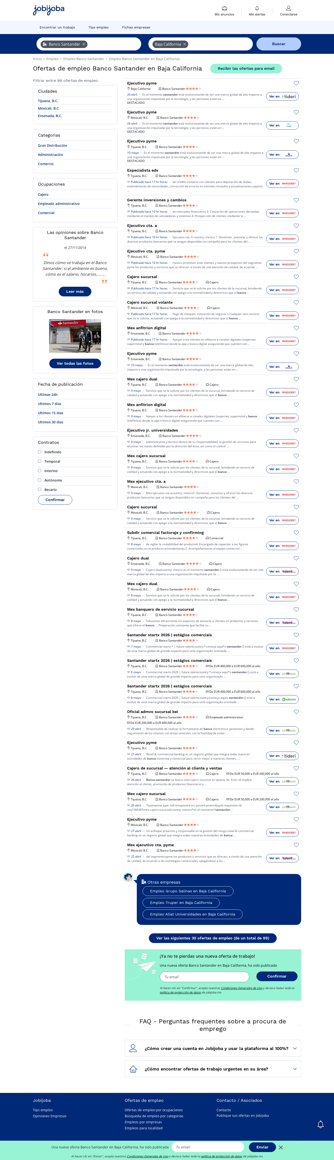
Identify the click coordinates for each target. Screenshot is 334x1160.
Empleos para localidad (144, 1128)
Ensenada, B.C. (50, 115)
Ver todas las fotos (75, 363)
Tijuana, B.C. (48, 100)
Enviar (262, 1147)
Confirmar (55, 499)
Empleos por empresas (143, 1122)
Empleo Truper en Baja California (181, 902)
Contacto (224, 1110)
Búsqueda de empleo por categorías (154, 1116)
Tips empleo (43, 1110)
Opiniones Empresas (49, 1116)
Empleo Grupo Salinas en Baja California (188, 891)
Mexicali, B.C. (49, 108)
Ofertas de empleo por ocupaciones (154, 1110)
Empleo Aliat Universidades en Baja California (192, 914)
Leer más (75, 291)
